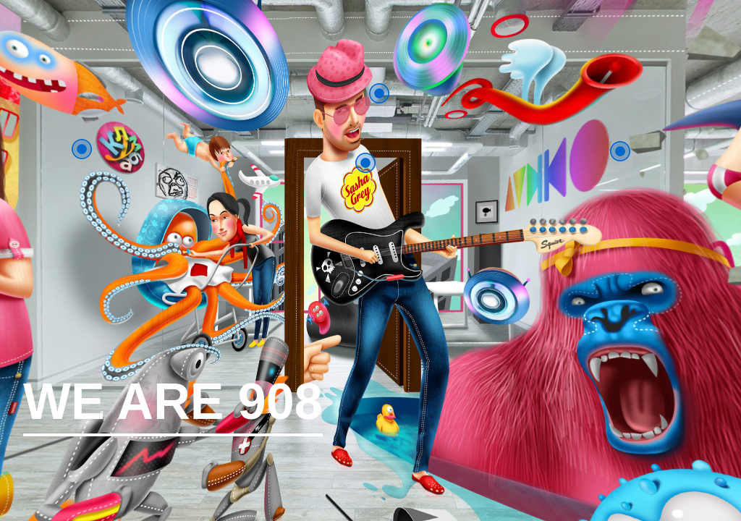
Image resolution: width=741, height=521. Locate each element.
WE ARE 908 (173, 407)
